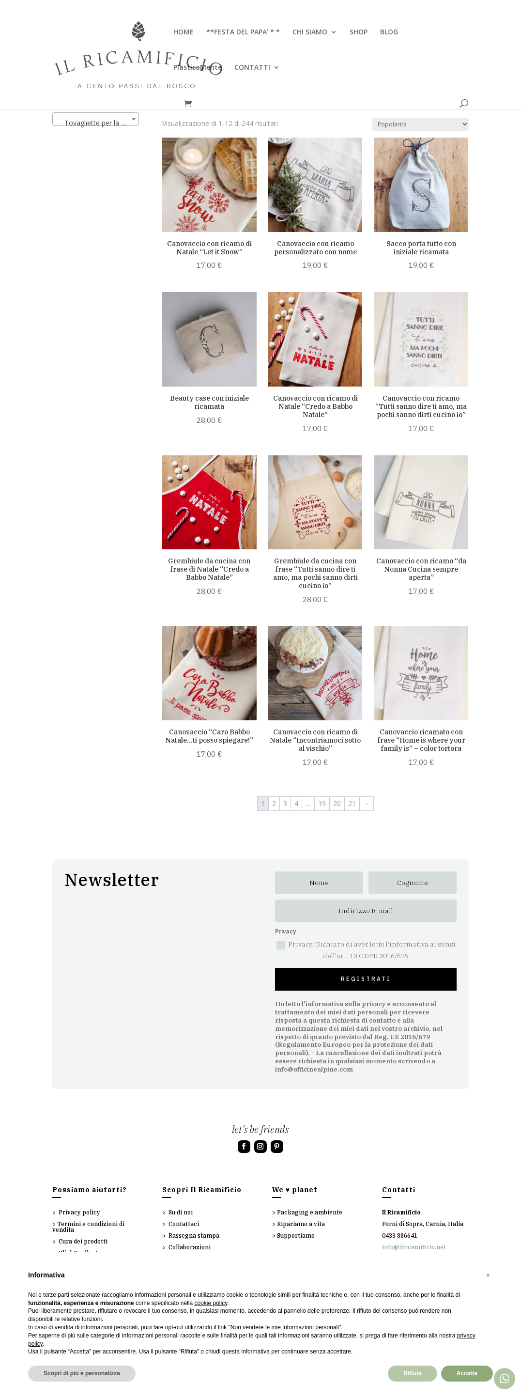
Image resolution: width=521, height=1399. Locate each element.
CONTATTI (252, 68)
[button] (488, 1275)
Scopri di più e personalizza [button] (82, 1373)
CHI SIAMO (309, 32)
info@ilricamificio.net (414, 1247)
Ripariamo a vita (301, 1224)
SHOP (359, 32)
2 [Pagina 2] (274, 803)
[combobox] (95, 119)
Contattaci (184, 1224)
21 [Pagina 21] (352, 803)
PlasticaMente (197, 68)
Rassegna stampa (194, 1235)
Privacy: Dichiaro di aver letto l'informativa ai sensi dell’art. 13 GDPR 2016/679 (366, 950)
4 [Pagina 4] (296, 803)
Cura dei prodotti (83, 1241)
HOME (183, 32)
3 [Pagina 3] (285, 803)
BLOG (389, 32)
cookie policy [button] (210, 1303)
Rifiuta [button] (412, 1373)
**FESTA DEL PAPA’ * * (243, 32)
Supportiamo (296, 1235)
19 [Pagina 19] (322, 803)
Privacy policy (79, 1212)
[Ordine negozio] (420, 124)
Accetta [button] (467, 1373)
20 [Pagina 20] (337, 803)
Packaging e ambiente (309, 1212)
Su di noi (181, 1212)
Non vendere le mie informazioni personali (284, 1327)
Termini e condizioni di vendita (88, 1226)
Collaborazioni (190, 1247)
